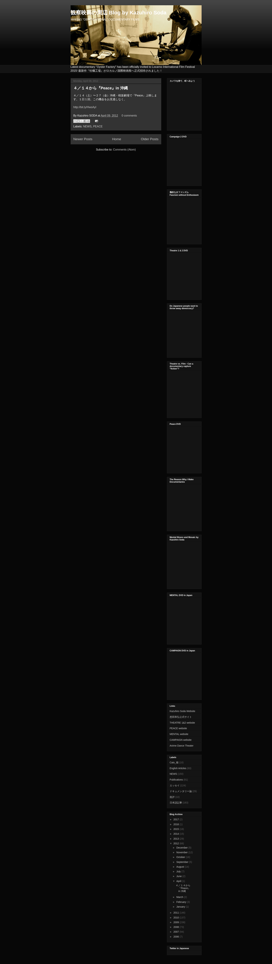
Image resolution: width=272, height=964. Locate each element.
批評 (172, 797)
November (182, 852)
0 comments (129, 115)
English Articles (178, 768)
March (180, 897)
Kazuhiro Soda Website (182, 711)
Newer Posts (82, 139)
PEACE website (178, 728)
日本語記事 (176, 802)
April (179, 881)
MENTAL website (179, 734)
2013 (176, 838)
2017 (176, 819)
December (182, 847)
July (178, 871)
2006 (176, 936)
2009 (176, 922)
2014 (176, 833)
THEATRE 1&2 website (182, 722)
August (180, 866)
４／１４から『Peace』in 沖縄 (100, 88)
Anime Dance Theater (182, 745)
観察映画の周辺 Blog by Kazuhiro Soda (119, 12)
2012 (176, 843)
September (182, 862)
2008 (176, 927)
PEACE (97, 126)
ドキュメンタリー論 (181, 791)
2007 (176, 931)
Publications (176, 779)
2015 (176, 829)
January (181, 906)
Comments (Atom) (124, 149)
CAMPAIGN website (181, 739)
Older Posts (149, 139)
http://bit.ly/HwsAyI (84, 107)
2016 (176, 824)
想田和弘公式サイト (181, 717)
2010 (176, 917)
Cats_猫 (174, 762)
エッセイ (175, 785)
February (181, 902)
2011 (176, 912)
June (179, 876)
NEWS (87, 126)
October (181, 857)
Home (116, 139)
